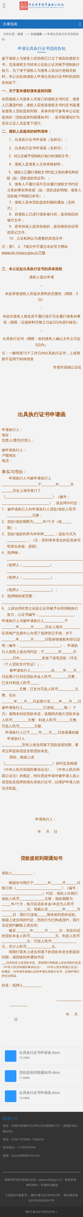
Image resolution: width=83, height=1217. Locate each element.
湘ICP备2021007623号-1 (41, 1212)
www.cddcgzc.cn (50, 1180)
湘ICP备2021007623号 (45, 1195)
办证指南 (36, 34)
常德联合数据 (49, 1185)
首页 (20, 34)
